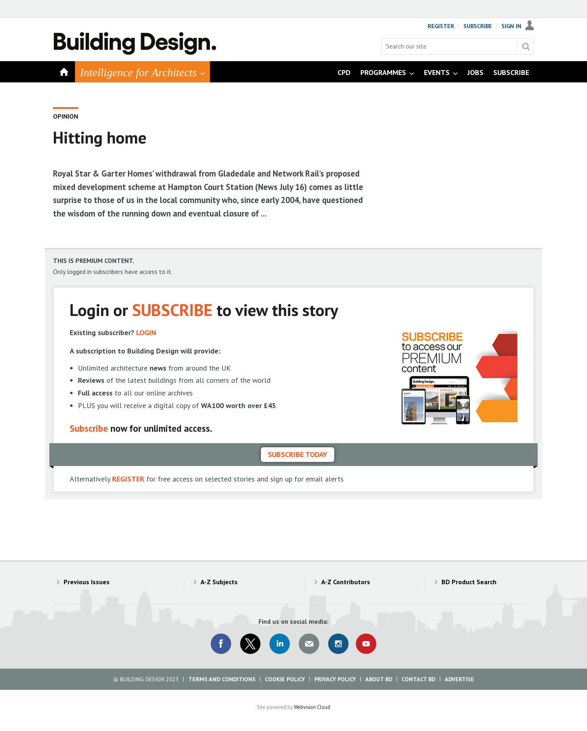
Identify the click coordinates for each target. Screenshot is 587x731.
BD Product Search (469, 582)
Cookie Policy (285, 679)
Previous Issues (87, 582)
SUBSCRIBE (172, 309)
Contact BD (418, 679)
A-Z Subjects (219, 582)
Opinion (65, 116)
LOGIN (146, 332)
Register (441, 26)
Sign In (511, 26)
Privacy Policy (335, 679)
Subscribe (477, 26)
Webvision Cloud (312, 707)
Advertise (459, 679)
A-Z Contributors (345, 582)
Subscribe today (297, 454)
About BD (378, 679)
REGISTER (128, 479)
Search (525, 46)
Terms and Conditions (222, 679)
